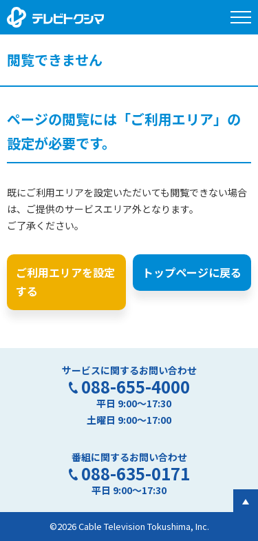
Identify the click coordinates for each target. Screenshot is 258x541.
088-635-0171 (135, 473)
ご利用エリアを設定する (65, 281)
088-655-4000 (135, 386)
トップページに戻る (191, 272)
